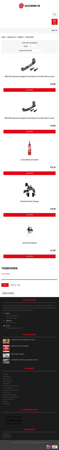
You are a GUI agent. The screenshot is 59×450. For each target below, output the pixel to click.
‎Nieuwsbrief (6, 383)
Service (5, 401)
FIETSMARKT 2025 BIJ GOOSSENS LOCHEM (24, 360)
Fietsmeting (7, 392)
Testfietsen (6, 404)
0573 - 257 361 (11, 323)
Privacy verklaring (8, 399)
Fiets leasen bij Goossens (11, 390)
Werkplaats (6, 376)
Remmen (20, 37)
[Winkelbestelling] (30, 50)
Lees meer (29, 90)
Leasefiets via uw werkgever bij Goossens (23, 339)
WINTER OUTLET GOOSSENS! (20, 346)
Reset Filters (8, 293)
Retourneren (44, 442)
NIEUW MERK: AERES (17, 354)
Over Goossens (8, 381)
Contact (5, 374)
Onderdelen (11, 37)
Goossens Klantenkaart (10, 385)
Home (3, 37)
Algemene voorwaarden (10, 397)
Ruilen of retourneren (9, 394)
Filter (5, 285)
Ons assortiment (8, 388)
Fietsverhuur (7, 379)
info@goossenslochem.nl (14, 328)
